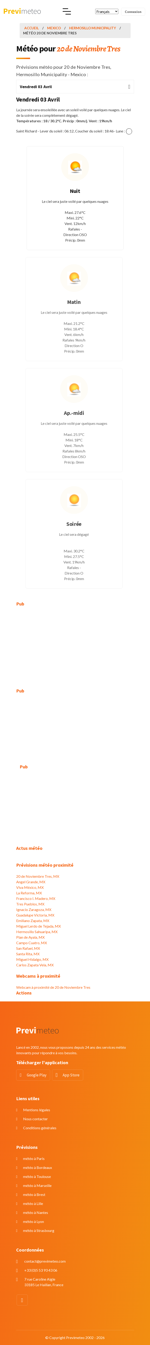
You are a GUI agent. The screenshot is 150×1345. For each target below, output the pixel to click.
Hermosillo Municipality (92, 28)
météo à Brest (34, 1194)
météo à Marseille (37, 1185)
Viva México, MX (30, 887)
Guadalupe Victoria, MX (35, 915)
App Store (71, 1075)
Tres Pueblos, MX (30, 904)
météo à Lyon (33, 1221)
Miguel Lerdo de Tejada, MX (38, 926)
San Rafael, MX (28, 948)
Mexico (54, 28)
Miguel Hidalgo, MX (32, 959)
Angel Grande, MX (30, 882)
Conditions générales (39, 1128)
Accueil (31, 28)
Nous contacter (35, 1119)
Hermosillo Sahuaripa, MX (37, 931)
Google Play (36, 1075)
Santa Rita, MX (28, 954)
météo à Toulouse (37, 1176)
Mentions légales (36, 1110)
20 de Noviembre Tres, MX (37, 876)
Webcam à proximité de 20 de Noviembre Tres (53, 987)
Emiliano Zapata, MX (32, 920)
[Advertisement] (75, 644)
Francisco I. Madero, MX (35, 898)
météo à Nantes (35, 1212)
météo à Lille (33, 1203)
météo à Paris (34, 1158)
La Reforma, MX (29, 893)
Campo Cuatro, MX (31, 943)
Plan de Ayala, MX (30, 937)
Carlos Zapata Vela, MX (35, 965)
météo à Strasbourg (38, 1230)
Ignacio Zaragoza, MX (33, 909)
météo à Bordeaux (37, 1167)
